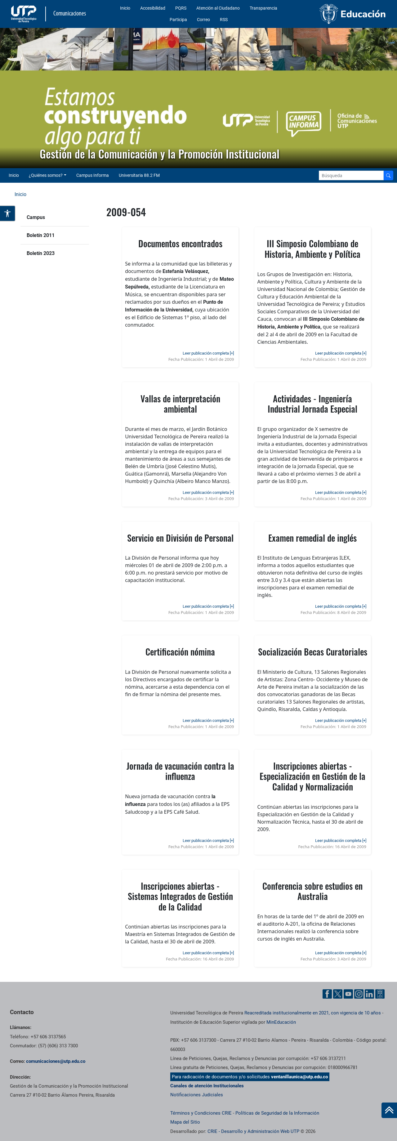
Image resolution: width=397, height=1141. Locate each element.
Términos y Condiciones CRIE (201, 1113)
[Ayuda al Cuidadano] (380, 994)
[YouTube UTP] (348, 994)
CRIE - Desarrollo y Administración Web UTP (253, 1131)
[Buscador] (388, 175)
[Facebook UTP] (327, 994)
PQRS (180, 8)
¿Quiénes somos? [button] (46, 175)
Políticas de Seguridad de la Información (277, 1113)
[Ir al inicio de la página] (389, 1110)
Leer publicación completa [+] (208, 353)
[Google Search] (351, 175)
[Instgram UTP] (359, 994)
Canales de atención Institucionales (207, 1086)
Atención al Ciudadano (218, 8)
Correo (203, 19)
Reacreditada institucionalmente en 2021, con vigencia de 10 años (312, 1013)
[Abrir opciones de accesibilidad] (8, 213)
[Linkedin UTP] (369, 994)
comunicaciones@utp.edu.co (55, 1061)
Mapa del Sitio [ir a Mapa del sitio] (185, 1122)
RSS (224, 19)
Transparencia (263, 8)
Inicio (125, 8)
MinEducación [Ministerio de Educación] (281, 1022)
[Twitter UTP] (337, 994)
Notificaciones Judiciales (196, 1095)
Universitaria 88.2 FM (139, 175)
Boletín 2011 (41, 235)
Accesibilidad (152, 8)
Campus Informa (92, 175)
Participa (178, 19)
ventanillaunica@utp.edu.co (299, 1077)
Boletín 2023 (41, 253)
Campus (36, 217)
